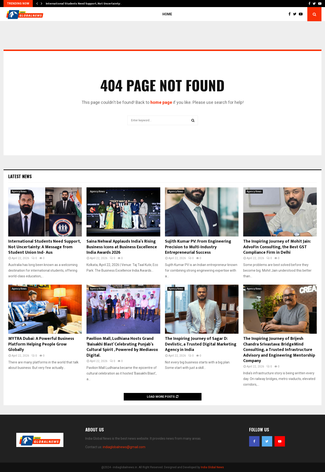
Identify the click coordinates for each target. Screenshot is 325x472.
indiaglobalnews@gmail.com (124, 447)
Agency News (19, 191)
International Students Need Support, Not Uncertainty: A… (85, 3)
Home (167, 14)
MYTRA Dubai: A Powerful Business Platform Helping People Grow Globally (41, 344)
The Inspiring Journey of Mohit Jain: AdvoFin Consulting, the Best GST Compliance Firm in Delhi (277, 247)
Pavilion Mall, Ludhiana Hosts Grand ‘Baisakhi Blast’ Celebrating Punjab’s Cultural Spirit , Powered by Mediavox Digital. (122, 347)
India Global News (212, 467)
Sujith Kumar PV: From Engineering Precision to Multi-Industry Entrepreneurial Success (198, 247)
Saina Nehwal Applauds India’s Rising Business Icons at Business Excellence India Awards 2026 (121, 247)
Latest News (20, 176)
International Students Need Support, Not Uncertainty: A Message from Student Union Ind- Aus (44, 247)
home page (161, 102)
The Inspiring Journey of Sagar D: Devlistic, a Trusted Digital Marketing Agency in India (200, 344)
